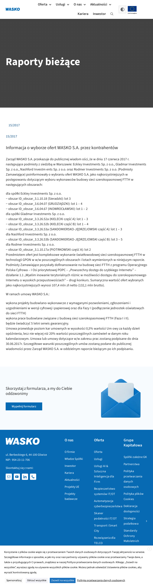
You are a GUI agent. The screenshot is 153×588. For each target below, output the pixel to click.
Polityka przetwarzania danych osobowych (101, 580)
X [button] (149, 549)
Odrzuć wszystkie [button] (36, 580)
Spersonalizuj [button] (13, 580)
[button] (122, 9)
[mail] (9, 477)
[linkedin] (25, 477)
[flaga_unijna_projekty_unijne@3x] (132, 7)
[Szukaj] (111, 14)
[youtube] (17, 477)
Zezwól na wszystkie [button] (62, 580)
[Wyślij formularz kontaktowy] (24, 406)
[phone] (33, 477)
